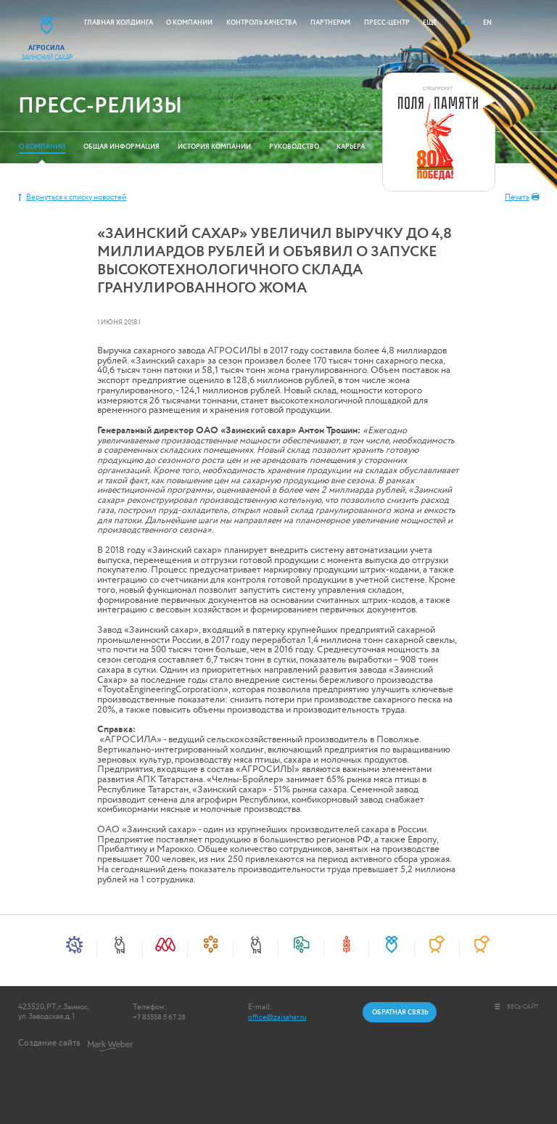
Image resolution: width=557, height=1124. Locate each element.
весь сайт (517, 1007)
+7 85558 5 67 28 (159, 1018)
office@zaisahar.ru (277, 1018)
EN (487, 22)
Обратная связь (400, 1012)
